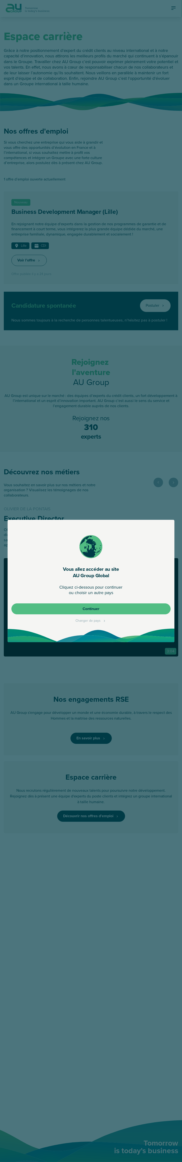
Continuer (91, 608)
